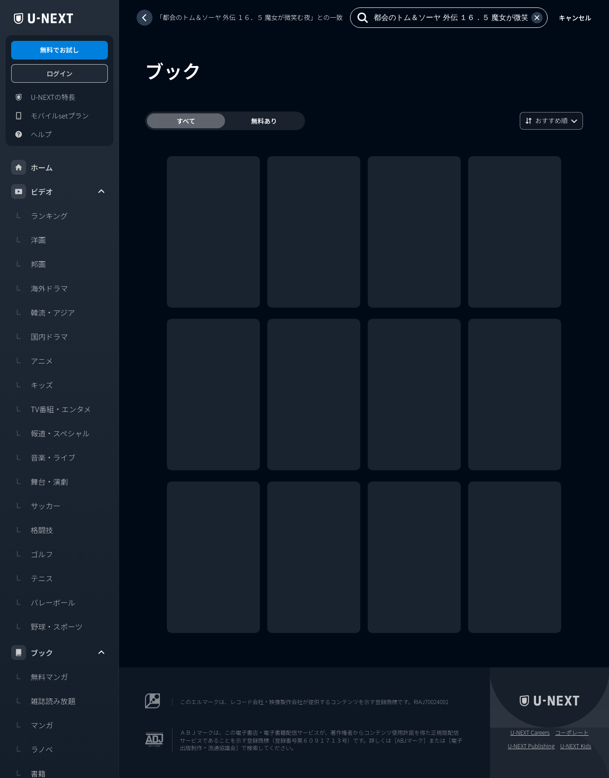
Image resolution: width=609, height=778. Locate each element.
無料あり (264, 120)
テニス (32, 578)
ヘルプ (31, 134)
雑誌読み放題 (43, 700)
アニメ (32, 360)
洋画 (28, 239)
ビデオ (58, 191)
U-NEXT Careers (530, 732)
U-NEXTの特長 (43, 97)
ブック (58, 652)
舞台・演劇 (39, 481)
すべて (186, 120)
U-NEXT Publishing (531, 746)
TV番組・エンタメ (51, 409)
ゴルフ (32, 554)
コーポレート (572, 732)
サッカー (35, 505)
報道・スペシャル (50, 433)
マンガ (32, 725)
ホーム (32, 167)
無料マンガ (39, 676)
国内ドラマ (39, 336)
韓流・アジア (43, 312)
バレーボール (43, 602)
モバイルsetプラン (50, 115)
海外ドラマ (39, 288)
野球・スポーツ (47, 626)
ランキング (39, 215)
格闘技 (32, 529)
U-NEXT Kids (575, 746)
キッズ (32, 384)
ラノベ (32, 749)
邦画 (28, 264)
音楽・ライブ (43, 457)
